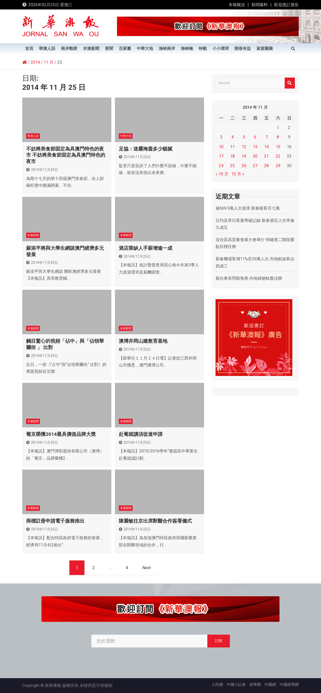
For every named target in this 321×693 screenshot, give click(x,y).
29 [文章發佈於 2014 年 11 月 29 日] (278, 165)
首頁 (29, 48)
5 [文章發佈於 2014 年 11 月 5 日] (244, 137)
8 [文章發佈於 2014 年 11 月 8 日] (278, 137)
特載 (203, 48)
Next (146, 567)
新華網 (255, 684)
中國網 (270, 684)
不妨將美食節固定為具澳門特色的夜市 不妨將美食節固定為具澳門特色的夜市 (65, 155)
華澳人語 (47, 48)
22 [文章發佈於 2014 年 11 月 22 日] (278, 156)
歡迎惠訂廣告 (286, 4)
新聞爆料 (259, 4)
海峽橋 (187, 48)
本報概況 (237, 4)
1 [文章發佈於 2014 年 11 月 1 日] (278, 127)
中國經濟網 (289, 684)
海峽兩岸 (167, 48)
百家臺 (125, 48)
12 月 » (237, 173)
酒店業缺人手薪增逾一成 (145, 248)
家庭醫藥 (264, 48)
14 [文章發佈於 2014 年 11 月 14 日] (266, 146)
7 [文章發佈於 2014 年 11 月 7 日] (266, 137)
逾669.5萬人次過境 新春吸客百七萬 (248, 208)
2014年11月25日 (42, 170)
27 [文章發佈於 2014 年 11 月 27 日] (255, 165)
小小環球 (220, 48)
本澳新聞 (91, 48)
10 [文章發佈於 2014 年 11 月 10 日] (221, 146)
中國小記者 (236, 684)
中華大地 (145, 48)
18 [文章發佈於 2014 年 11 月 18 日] (232, 156)
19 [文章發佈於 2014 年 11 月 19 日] (244, 156)
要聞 (109, 48)
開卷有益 (242, 48)
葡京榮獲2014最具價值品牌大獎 (61, 434)
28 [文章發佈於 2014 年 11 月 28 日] (266, 165)
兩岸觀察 (69, 48)
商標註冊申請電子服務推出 (55, 521)
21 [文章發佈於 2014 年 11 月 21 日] (266, 156)
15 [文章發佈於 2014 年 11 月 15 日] (278, 146)
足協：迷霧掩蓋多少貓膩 (145, 149)
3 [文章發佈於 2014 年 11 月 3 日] (221, 137)
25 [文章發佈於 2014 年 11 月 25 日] (232, 165)
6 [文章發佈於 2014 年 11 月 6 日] (255, 137)
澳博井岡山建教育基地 (143, 341)
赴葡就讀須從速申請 (141, 434)
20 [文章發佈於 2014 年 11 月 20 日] (255, 156)
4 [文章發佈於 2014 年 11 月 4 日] (232, 137)
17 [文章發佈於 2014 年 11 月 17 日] (221, 156)
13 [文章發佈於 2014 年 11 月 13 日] (255, 146)
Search (290, 83)
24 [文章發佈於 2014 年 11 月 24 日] (221, 165)
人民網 (217, 684)
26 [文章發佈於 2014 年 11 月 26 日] (244, 165)
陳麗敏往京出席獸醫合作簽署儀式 (155, 521)
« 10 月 (222, 173)
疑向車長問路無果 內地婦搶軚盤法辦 (249, 278)
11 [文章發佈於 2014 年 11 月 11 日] (232, 146)
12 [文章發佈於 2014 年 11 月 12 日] (244, 146)
